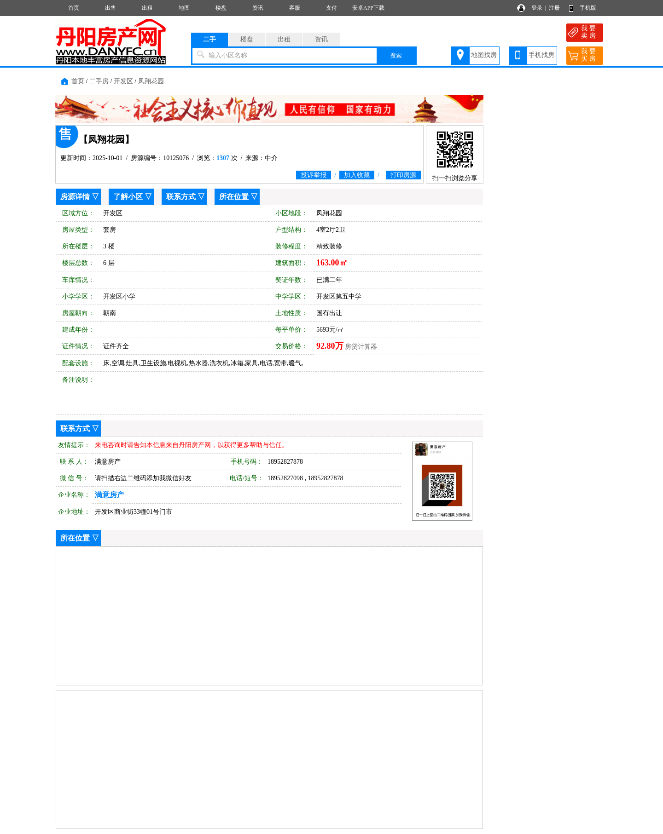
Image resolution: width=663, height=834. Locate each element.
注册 (554, 8)
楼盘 (221, 8)
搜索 (396, 55)
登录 (536, 8)
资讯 (257, 8)
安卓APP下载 (368, 8)
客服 (294, 8)
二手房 (99, 81)
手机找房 (541, 55)
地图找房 (484, 55)
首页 (73, 8)
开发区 (123, 81)
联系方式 (181, 197)
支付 (331, 8)
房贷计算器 (361, 346)
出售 (110, 8)
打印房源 (403, 175)
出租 (147, 8)
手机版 (588, 8)
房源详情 (75, 197)
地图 (184, 8)
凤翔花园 (151, 81)
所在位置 (234, 197)
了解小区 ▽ (132, 197)
